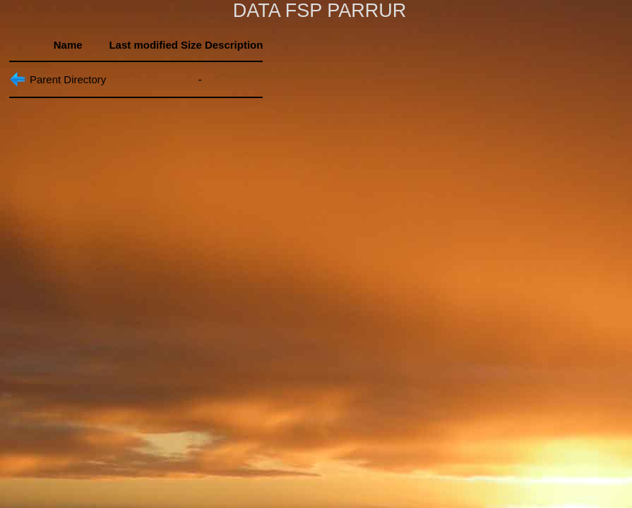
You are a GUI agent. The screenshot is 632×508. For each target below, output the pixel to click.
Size (191, 45)
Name (68, 45)
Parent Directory (68, 79)
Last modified (143, 45)
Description (234, 45)
